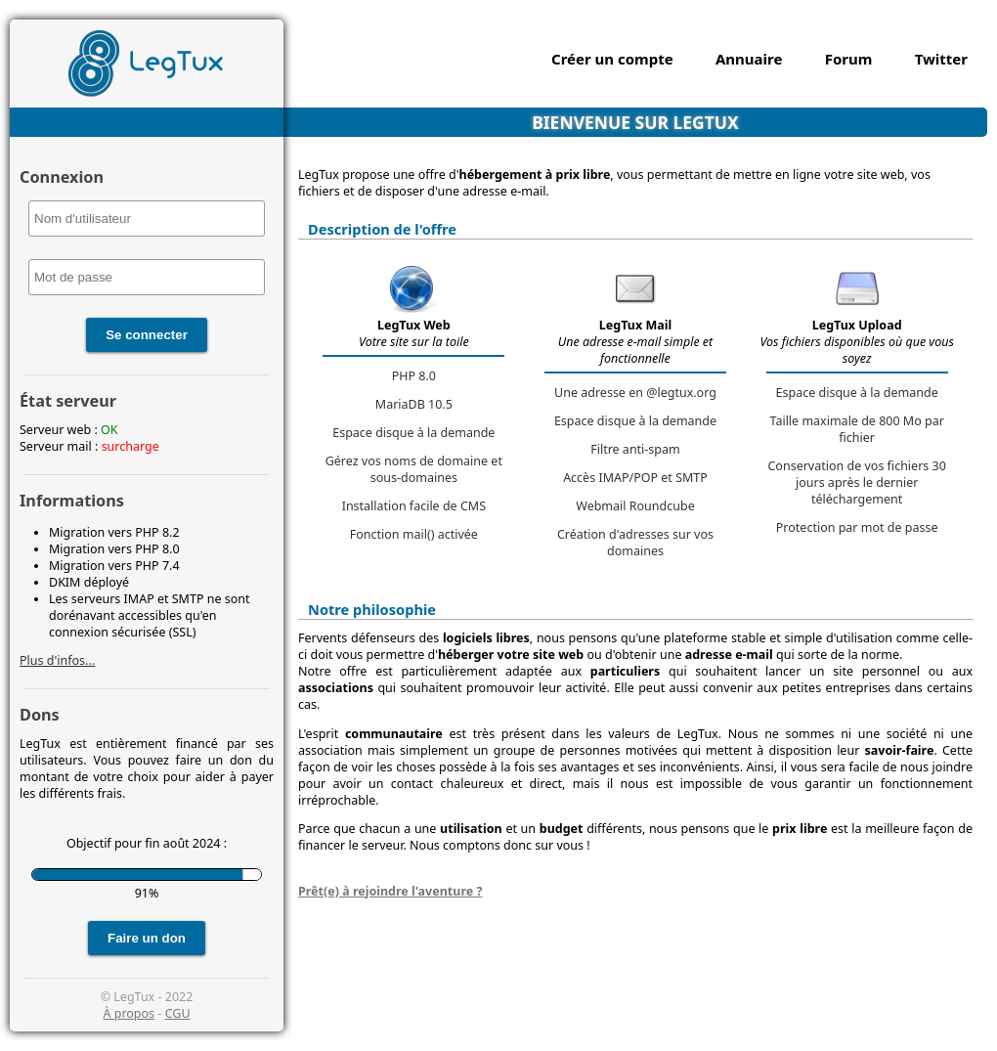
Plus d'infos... (57, 660)
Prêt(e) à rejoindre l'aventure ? (390, 891)
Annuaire (748, 58)
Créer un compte (612, 58)
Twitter (941, 58)
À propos (128, 1013)
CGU (178, 1013)
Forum (849, 58)
